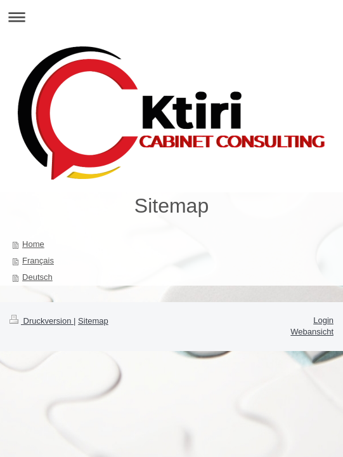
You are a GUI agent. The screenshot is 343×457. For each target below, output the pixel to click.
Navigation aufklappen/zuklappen (171, 16)
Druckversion (42, 321)
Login (323, 320)
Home (33, 244)
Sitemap (93, 321)
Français (38, 260)
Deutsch (37, 277)
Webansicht (311, 331)
